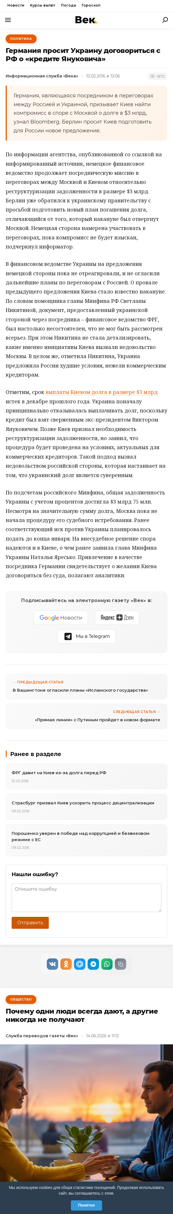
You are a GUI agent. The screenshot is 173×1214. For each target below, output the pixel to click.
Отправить (30, 922)
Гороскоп (91, 5)
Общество (21, 999)
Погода (68, 5)
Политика (21, 39)
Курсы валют (42, 5)
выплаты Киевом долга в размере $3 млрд (102, 392)
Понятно (86, 1205)
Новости (15, 5)
